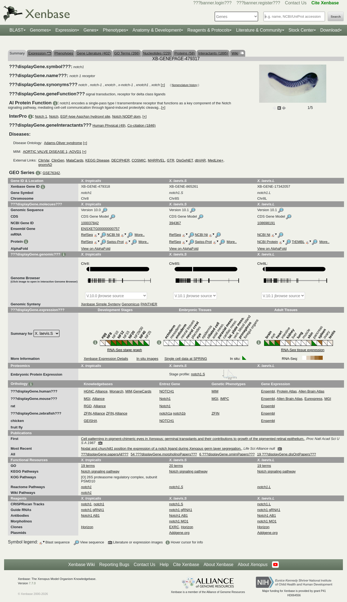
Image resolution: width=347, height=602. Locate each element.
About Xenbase (218, 564)
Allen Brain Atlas (311, 391)
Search (336, 16)
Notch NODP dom (126, 116)
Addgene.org (179, 533)
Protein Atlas (287, 391)
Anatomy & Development (157, 30)
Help (164, 564)
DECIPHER (120, 160)
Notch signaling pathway (100, 471)
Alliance (101, 391)
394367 (175, 223)
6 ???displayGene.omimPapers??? (227, 454)
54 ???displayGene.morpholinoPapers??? (164, 454)
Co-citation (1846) (141, 125)
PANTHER (148, 304)
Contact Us (296, 3)
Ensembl (268, 391)
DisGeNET (184, 160)
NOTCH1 (166, 391)
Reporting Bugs (114, 564)
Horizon (87, 527)
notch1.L (264, 504)
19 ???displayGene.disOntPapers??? (286, 454)
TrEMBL (298, 242)
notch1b (179, 413)
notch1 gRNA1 (92, 510)
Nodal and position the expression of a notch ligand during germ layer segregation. (161, 448)
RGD (88, 406)
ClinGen (57, 160)
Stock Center (301, 30)
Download (330, 30)
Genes (89, 30)
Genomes (39, 30)
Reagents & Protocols (208, 30)
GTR (170, 160)
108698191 (266, 223)
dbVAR (200, 160)
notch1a (165, 413)
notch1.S (214, 374)
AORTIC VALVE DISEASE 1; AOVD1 (52, 152)
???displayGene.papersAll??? (104, 454)
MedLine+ (215, 160)
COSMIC (139, 160)
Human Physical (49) (108, 125)
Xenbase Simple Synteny (101, 304)
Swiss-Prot (115, 242)
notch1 (86, 504)
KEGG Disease (97, 160)
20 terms (176, 466)
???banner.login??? (212, 3)
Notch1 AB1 (90, 515)
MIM (128, 391)
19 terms (88, 466)
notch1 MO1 (179, 521)
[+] (163, 85)
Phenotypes (114, 30)
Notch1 (164, 399)
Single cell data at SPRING (185, 359)
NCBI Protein (267, 242)
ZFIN (88, 413)
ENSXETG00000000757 (100, 229)
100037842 (90, 223)
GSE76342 (51, 173)
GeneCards (142, 391)
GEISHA (90, 421)
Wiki (238, 53)
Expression (66, 30)
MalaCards (74, 160)
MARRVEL (156, 160)
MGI (87, 399)
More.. (139, 235)
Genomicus (131, 304)
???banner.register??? (258, 3)
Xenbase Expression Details (106, 359)
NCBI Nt (113, 235)
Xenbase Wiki (81, 564)
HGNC (89, 391)
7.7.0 (32, 583)
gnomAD (45, 165)
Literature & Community (259, 30)
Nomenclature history (184, 85)
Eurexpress (313, 399)
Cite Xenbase (186, 564)
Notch (53, 116)
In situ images (147, 359)
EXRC (174, 527)
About (253, 564)
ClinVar (43, 160)
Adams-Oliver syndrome (63, 143)
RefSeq (87, 235)
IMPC (224, 399)
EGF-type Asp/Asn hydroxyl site (85, 116)
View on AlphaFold (95, 249)
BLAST (16, 30)
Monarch (117, 391)
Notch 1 (41, 116)
